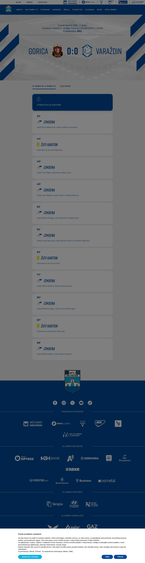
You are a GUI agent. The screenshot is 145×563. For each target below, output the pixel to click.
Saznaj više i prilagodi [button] (30, 557)
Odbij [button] (107, 557)
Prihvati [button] (120, 557)
